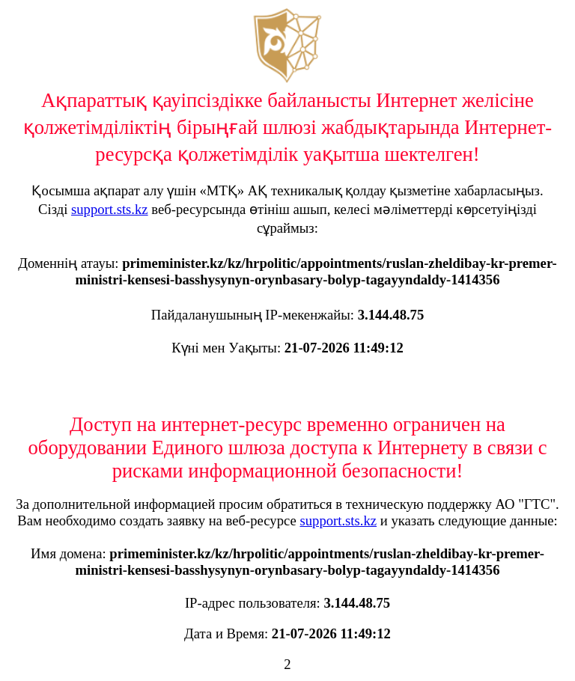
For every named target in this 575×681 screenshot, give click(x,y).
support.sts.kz (109, 209)
